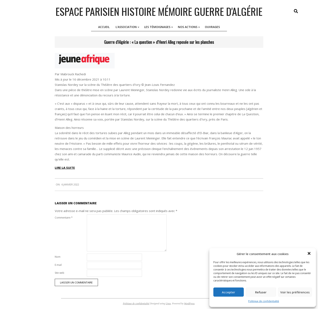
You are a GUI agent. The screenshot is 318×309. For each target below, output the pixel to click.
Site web (59, 273)
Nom (57, 256)
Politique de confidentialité (263, 301)
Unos (168, 303)
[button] (309, 253)
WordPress (189, 303)
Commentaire (64, 217)
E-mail (58, 265)
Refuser (260, 292)
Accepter (228, 292)
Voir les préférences (295, 292)
